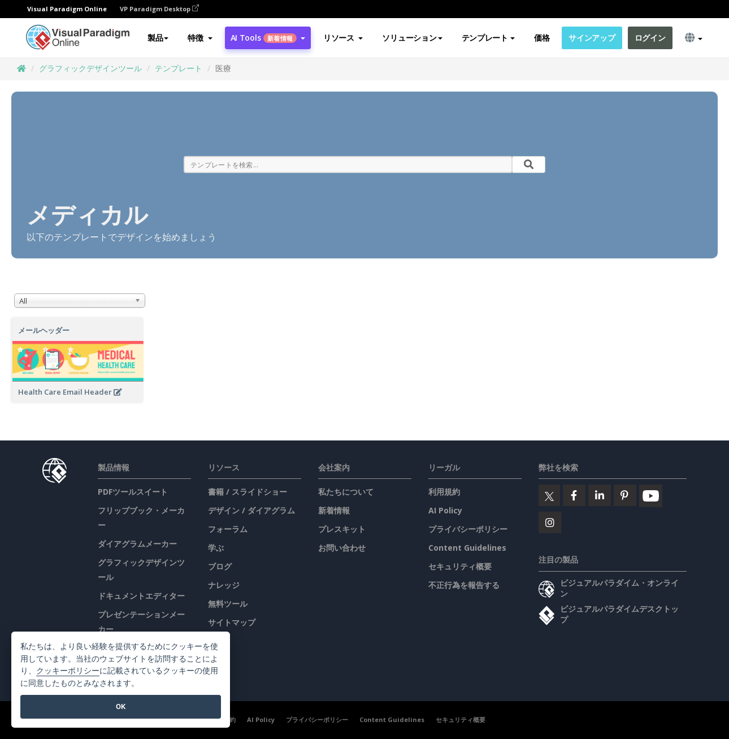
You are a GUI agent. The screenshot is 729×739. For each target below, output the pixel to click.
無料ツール (228, 603)
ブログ (220, 566)
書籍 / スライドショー (247, 491)
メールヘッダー (44, 330)
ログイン (650, 37)
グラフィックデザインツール (90, 68)
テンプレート (178, 68)
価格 (541, 37)
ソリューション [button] (412, 37)
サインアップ (592, 37)
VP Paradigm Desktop (159, 9)
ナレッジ (224, 585)
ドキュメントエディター (141, 595)
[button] (200, 38)
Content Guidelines (467, 547)
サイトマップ (231, 622)
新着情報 (334, 510)
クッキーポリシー (67, 671)
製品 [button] (157, 37)
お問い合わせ (342, 547)
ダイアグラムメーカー (137, 543)
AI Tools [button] (268, 37)
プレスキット (342, 529)
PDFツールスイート (133, 491)
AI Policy (445, 510)
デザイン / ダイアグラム (251, 510)
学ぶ (216, 547)
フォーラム (228, 529)
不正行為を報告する (464, 585)
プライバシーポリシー (467, 529)
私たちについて (346, 491)
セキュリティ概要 (460, 566)
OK (120, 706)
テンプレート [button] (488, 37)
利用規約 (444, 491)
